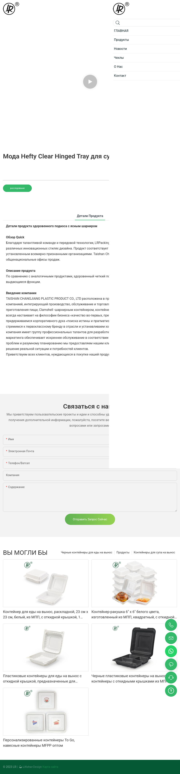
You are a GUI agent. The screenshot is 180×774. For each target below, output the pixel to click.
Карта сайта (50, 766)
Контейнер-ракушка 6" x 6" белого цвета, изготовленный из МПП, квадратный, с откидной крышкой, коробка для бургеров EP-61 (132, 615)
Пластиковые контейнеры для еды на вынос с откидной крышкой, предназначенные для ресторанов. (42, 679)
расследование (17, 188)
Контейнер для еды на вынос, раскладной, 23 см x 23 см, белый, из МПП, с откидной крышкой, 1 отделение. (45, 615)
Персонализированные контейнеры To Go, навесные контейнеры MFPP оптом (39, 742)
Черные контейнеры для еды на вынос (86, 552)
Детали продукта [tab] (90, 216)
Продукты (123, 552)
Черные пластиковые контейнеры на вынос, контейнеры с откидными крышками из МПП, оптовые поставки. (130, 679)
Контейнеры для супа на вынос (154, 552)
